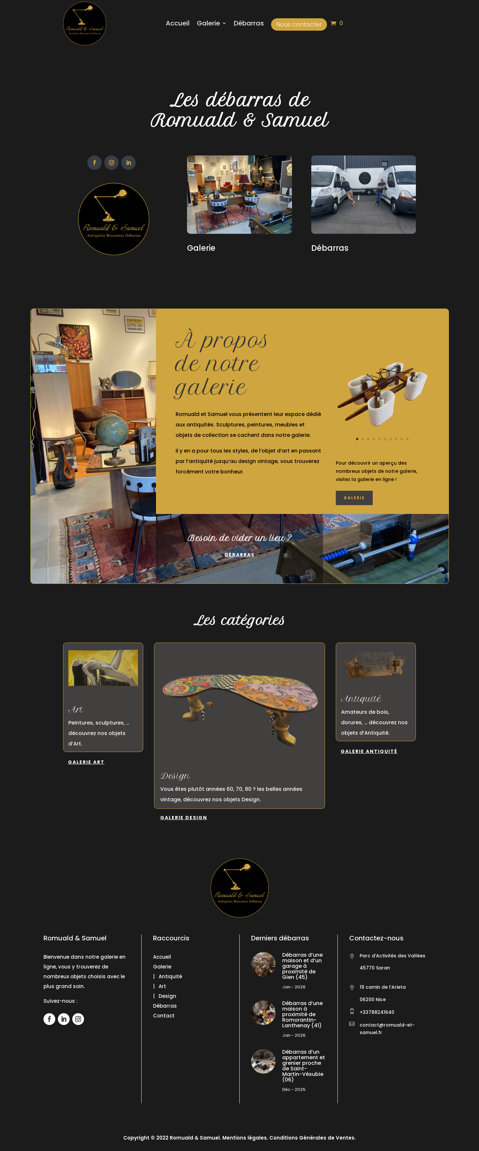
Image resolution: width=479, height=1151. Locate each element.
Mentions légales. (245, 1137)
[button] (13, 1138)
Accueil (178, 24)
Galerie (208, 24)
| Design (164, 996)
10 (407, 439)
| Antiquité (167, 976)
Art (75, 709)
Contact (164, 1015)
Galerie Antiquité (369, 751)
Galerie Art (86, 762)
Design (175, 776)
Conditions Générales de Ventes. (312, 1137)
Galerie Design (183, 817)
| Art (159, 986)
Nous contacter (299, 24)
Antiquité (361, 699)
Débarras (249, 24)
